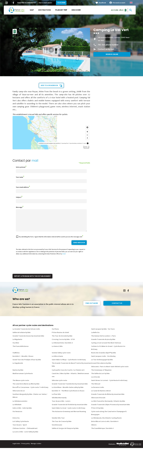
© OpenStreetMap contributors (75, 143)
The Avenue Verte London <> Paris (103, 340)
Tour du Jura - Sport (20, 428)
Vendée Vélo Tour (58, 422)
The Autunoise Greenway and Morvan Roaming (69, 415)
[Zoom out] (87, 135)
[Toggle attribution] (87, 143)
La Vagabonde (18, 367)
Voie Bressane (57, 428)
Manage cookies (36, 447)
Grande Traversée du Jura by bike (103, 343)
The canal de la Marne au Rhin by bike (26, 387)
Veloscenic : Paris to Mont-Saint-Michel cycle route (109, 370)
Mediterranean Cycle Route (23, 377)
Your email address (22, 187)
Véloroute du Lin (19, 394)
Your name (19, 177)
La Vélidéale (17, 408)
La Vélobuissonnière (20, 405)
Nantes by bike (18, 374)
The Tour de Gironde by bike (62, 340)
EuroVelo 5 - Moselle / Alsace (23, 360)
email (63, 258)
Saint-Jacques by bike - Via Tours (103, 333)
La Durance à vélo (97, 391)
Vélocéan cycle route (59, 384)
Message (19, 207)
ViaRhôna (16, 356)
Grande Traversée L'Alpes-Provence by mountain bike (110, 408)
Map (34, 10)
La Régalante (17, 343)
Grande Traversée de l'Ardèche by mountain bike (69, 408)
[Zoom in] (87, 131)
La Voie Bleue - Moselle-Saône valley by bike (67, 391)
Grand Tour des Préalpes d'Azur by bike (27, 363)
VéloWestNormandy (59, 401)
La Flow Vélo (56, 398)
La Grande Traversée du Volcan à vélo (26, 333)
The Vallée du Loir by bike (100, 377)
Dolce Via (16, 422)
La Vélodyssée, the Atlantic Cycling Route (106, 422)
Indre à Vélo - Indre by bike (22, 412)
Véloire (93, 428)
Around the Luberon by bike (101, 367)
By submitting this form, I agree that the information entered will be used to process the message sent (50, 241)
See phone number (110, 44)
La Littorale (95, 381)
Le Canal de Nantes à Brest (101, 394)
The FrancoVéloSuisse (20, 350)
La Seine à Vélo (57, 350)
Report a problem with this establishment (32, 280)
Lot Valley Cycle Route (21, 425)
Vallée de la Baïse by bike (21, 336)
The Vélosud (95, 387)
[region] (51, 132)
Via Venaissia (17, 415)
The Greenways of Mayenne (101, 374)
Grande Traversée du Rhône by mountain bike (107, 398)
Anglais (133, 2)
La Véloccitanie (57, 360)
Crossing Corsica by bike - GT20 (63, 343)
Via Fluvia (55, 333)
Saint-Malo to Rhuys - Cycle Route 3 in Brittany (69, 363)
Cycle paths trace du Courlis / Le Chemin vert (68, 374)
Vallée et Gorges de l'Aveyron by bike (65, 432)
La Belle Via (95, 336)
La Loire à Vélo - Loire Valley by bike (25, 435)
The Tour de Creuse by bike (61, 425)
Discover (77, 10)
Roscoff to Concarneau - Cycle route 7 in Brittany (30, 391)
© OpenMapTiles (64, 143)
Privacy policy (25, 447)
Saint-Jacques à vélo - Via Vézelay (103, 360)
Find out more (92, 307)
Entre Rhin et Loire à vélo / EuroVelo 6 (104, 425)
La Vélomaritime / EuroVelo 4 (62, 346)
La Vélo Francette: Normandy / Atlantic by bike (108, 405)
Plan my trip (63, 10)
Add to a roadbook (49, 85)
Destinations (46, 10)
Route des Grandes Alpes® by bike (103, 356)
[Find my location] (87, 127)
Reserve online (112, 54)
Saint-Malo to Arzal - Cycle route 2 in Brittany (68, 412)
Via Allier (16, 346)
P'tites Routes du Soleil (60, 336)
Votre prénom (20, 167)
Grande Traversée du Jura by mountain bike (28, 340)
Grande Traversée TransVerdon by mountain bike (70, 387)
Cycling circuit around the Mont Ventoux (106, 346)
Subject (18, 197)
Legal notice (16, 447)
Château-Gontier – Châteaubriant (25, 432)
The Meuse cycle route (21, 384)
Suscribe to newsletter (28, 3)
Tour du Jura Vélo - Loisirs (61, 405)
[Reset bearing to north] (87, 138)
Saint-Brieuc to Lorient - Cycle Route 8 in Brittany (109, 384)
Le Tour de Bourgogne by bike (102, 363)
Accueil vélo (119, 10)
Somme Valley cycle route (61, 356)
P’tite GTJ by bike (97, 412)
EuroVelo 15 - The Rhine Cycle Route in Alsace (68, 394)
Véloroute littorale (98, 401)
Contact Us (117, 307)
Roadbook (104, 2)
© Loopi (84, 143)
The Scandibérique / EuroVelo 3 (102, 432)
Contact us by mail (106, 49)
